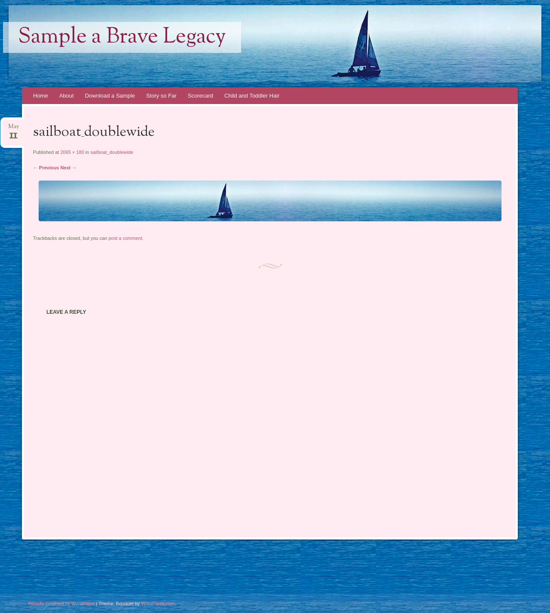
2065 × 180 (72, 152)
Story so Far (161, 95)
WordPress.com (157, 603)
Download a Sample (110, 95)
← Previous (46, 167)
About (66, 95)
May (13, 129)
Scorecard (200, 95)
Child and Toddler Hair (251, 95)
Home (40, 95)
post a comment (125, 238)
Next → (68, 167)
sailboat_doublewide (111, 152)
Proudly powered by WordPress (61, 603)
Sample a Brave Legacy (122, 37)
